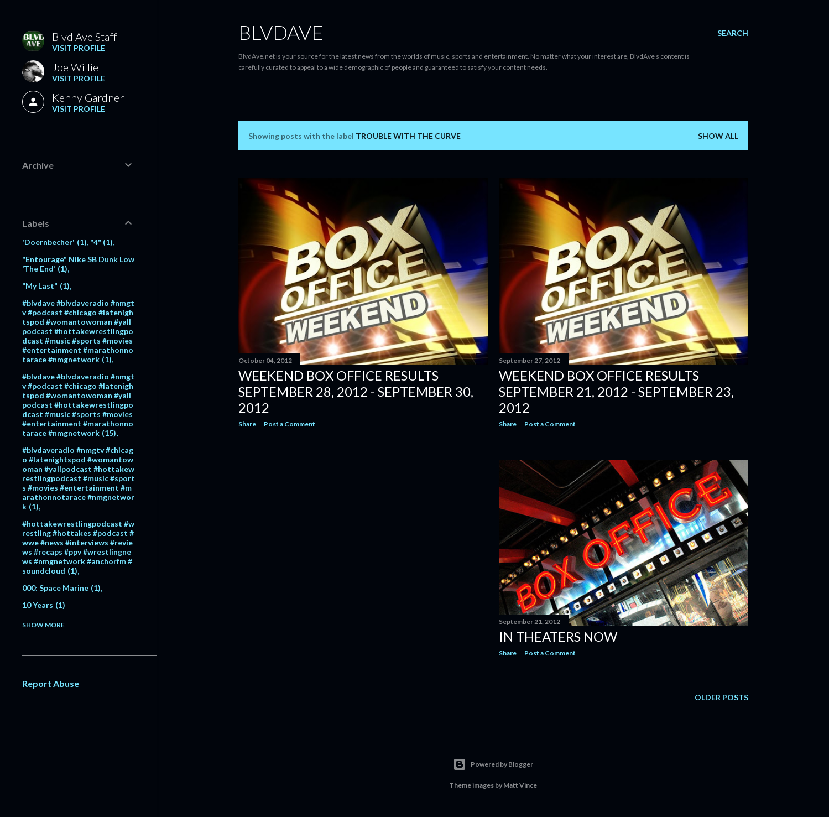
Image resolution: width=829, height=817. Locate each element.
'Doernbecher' (54, 242)
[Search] (732, 33)
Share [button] (247, 424)
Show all (718, 135)
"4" (101, 242)
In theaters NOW (558, 636)
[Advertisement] (363, 533)
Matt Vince (520, 785)
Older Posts (721, 697)
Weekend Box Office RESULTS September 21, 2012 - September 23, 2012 (616, 391)
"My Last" (46, 285)
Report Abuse (50, 683)
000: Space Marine (61, 587)
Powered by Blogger (493, 764)
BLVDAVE (281, 32)
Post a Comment (289, 424)
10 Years (43, 605)
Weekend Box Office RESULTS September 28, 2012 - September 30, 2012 (355, 391)
